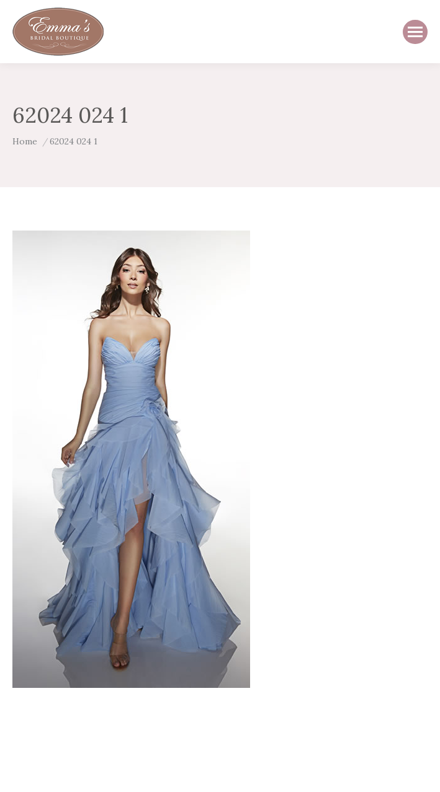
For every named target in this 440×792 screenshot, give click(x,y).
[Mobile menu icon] (415, 32)
